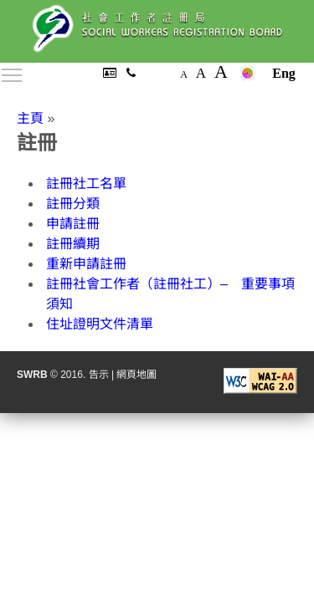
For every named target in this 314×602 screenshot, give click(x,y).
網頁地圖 (136, 374)
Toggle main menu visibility (12, 72)
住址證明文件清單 (99, 324)
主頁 (30, 118)
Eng (284, 73)
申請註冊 (73, 224)
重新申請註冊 (86, 264)
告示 (99, 374)
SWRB (32, 374)
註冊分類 (73, 203)
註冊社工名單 (86, 183)
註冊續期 (73, 244)
